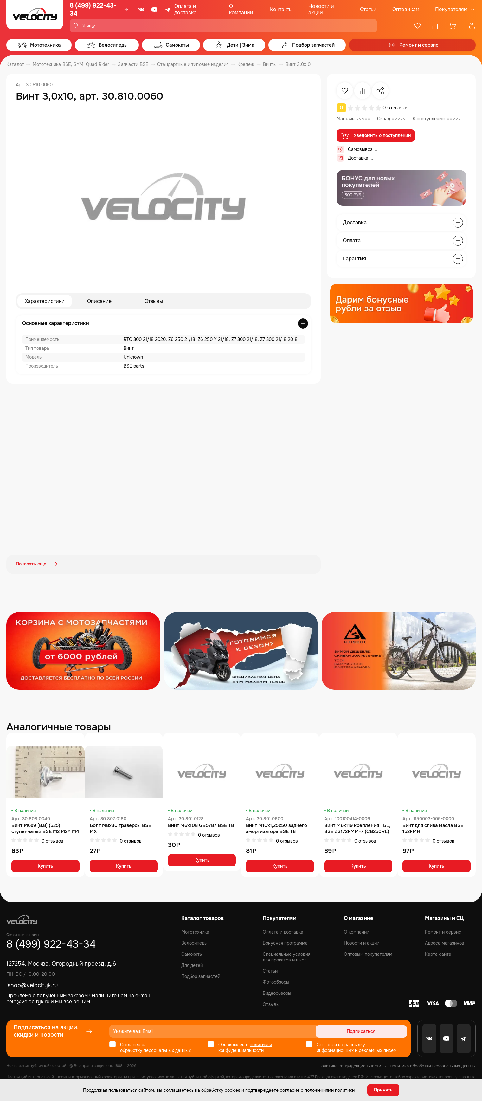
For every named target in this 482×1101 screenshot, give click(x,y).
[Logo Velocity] (34, 16)
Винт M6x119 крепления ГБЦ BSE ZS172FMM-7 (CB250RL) (357, 828)
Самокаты (192, 953)
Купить (45, 866)
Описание (99, 301)
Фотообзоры (276, 981)
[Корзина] (453, 25)
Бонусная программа (285, 942)
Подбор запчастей (200, 976)
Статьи (368, 9)
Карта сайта (438, 953)
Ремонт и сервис (443, 931)
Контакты (281, 9)
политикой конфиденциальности (245, 1046)
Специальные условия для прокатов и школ (286, 956)
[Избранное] (417, 25)
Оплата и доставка (185, 9)
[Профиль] (469, 25)
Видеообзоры (277, 992)
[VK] (141, 9)
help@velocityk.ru (27, 1001)
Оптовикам (405, 9)
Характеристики (45, 301)
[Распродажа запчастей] (83, 650)
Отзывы (154, 301)
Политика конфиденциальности (349, 1065)
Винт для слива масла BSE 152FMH (432, 828)
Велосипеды (194, 942)
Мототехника (195, 931)
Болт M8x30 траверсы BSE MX (120, 828)
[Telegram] (168, 9)
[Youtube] (154, 9)
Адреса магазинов (444, 942)
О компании (241, 9)
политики (345, 1090)
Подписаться (382, 1030)
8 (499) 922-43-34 (93, 9)
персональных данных (167, 1049)
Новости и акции (321, 9)
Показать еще (37, 564)
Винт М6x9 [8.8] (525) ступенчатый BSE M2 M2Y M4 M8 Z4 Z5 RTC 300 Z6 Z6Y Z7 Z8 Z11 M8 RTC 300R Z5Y (45, 828)
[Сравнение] (435, 25)
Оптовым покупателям (368, 953)
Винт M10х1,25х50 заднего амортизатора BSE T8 (276, 828)
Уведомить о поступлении (375, 136)
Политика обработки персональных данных (433, 1065)
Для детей (192, 964)
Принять (383, 1090)
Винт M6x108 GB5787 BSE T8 (201, 825)
